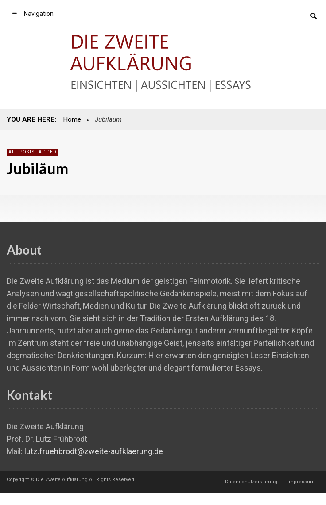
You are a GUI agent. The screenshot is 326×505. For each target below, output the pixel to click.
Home (72, 119)
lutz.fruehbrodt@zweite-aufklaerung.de (93, 451)
